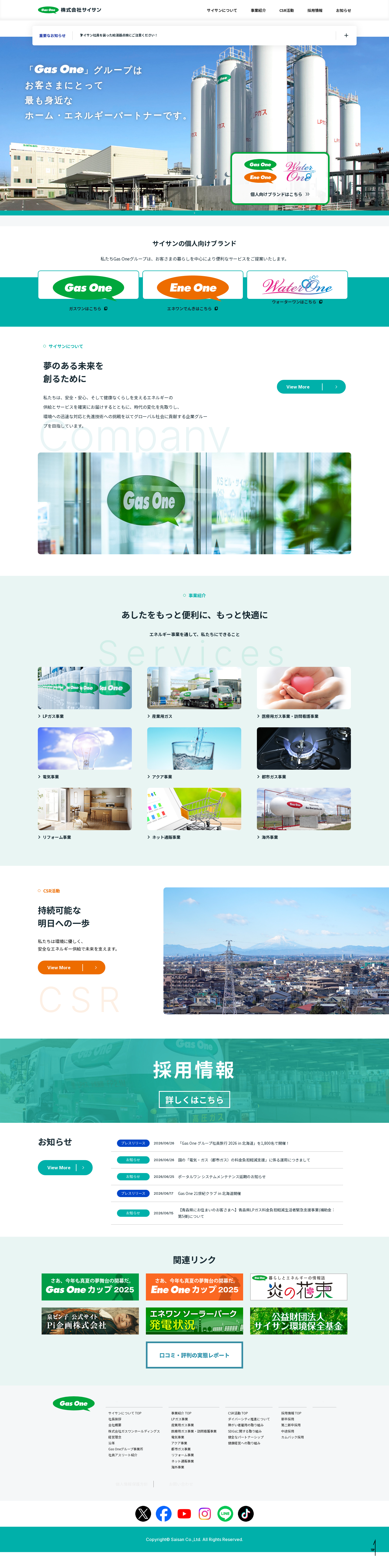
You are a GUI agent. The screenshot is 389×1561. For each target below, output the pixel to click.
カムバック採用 (293, 1447)
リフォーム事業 (183, 1464)
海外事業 (178, 1477)
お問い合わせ (153, 1493)
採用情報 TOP (292, 1423)
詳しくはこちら (194, 1106)
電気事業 (178, 1447)
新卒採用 (288, 1429)
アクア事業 (180, 1453)
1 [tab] (194, 213)
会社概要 (115, 1434)
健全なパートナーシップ (246, 1447)
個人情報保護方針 (119, 1493)
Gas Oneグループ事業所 (126, 1459)
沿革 (112, 1453)
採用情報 (315, 10)
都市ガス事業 (181, 1459)
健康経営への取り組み (245, 1453)
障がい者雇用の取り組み (246, 1434)
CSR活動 (286, 10)
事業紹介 (258, 10)
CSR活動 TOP (239, 1423)
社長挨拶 (115, 1429)
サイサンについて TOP (125, 1423)
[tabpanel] (194, 124)
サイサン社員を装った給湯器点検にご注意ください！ (130, 35)
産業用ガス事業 (183, 1434)
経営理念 (115, 1447)
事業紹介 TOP (182, 1423)
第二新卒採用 (291, 1434)
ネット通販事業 (183, 1470)
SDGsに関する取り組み (245, 1440)
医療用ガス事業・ (194, 1441)
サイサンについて (222, 10)
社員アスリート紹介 (123, 1464)
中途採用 (288, 1440)
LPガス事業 (180, 1429)
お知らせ (343, 10)
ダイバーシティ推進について (249, 1429)
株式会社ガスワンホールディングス (134, 1440)
